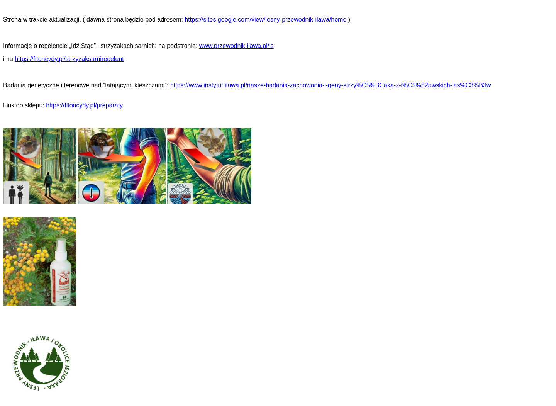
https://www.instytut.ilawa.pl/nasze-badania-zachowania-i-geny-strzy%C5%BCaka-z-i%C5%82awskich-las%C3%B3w (330, 85)
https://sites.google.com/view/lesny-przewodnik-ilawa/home (265, 19)
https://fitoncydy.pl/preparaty (84, 105)
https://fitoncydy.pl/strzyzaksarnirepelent (69, 59)
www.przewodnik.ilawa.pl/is (236, 45)
